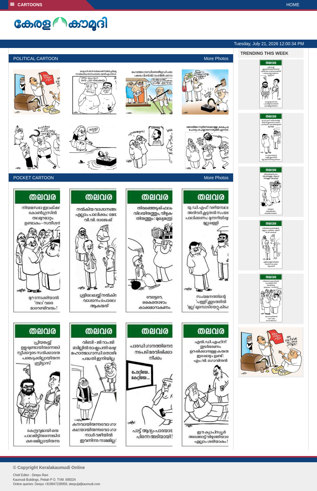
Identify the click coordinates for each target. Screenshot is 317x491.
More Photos (216, 58)
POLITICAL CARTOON (35, 58)
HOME (292, 4)
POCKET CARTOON (33, 177)
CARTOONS (26, 4)
